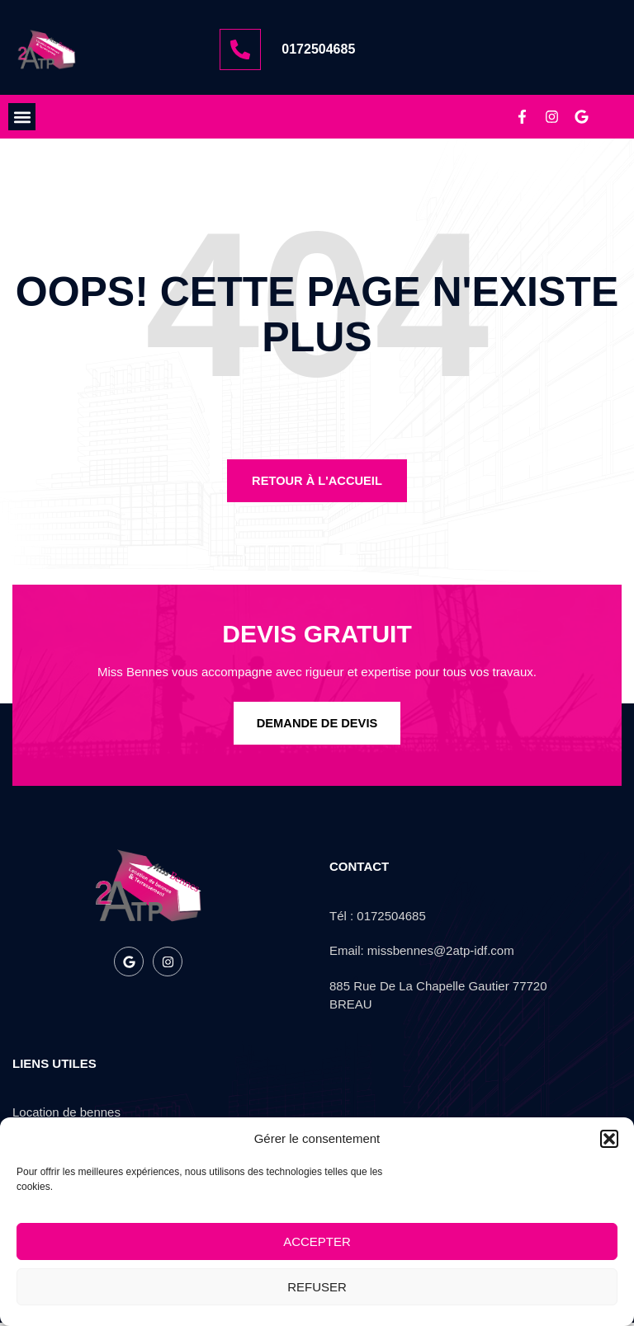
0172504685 (318, 49)
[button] (609, 1139)
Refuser (317, 1287)
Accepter (317, 1241)
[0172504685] (240, 49)
